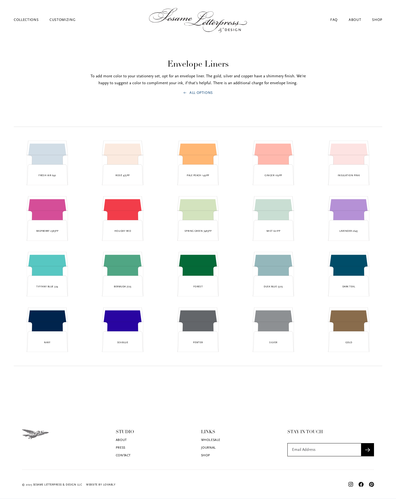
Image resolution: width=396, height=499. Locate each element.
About (355, 20)
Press (120, 447)
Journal (208, 447)
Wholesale (210, 440)
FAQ (334, 20)
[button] (32, 20)
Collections (26, 20)
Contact (123, 455)
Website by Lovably (101, 484)
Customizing (62, 20)
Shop (377, 20)
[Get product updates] (324, 449)
